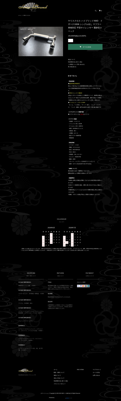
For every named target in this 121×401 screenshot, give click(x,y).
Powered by (60, 396)
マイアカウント (98, 369)
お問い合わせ (97, 375)
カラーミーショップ (45, 393)
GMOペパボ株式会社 (66, 393)
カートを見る (97, 372)
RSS (81, 369)
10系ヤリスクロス (28, 15)
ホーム (20, 15)
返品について (71, 59)
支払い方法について (63, 378)
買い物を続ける (72, 66)
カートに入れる (85, 47)
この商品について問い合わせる (76, 64)
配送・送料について (63, 372)
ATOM (85, 369)
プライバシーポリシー (64, 383)
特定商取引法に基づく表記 (75, 62)
